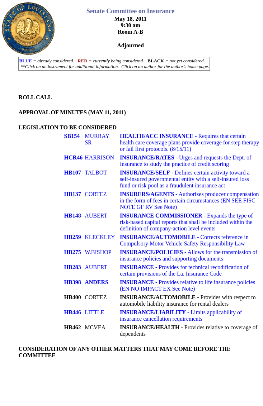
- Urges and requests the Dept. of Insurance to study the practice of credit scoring (186, 160)
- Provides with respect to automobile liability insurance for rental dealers (188, 300)
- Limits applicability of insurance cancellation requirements (181, 315)
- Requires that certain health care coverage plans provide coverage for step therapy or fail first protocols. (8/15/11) (189, 142)
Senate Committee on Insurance (130, 11)
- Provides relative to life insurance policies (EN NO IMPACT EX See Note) (187, 285)
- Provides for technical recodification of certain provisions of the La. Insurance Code (184, 270)
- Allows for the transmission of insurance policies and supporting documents (188, 255)
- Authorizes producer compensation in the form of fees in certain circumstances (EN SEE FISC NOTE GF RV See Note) (189, 200)
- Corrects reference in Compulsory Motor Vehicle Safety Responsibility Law (184, 240)
